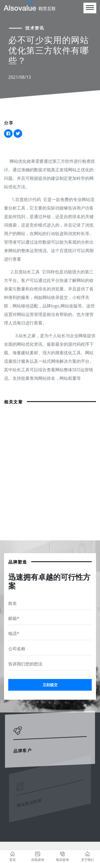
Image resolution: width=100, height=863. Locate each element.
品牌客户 (24, 747)
